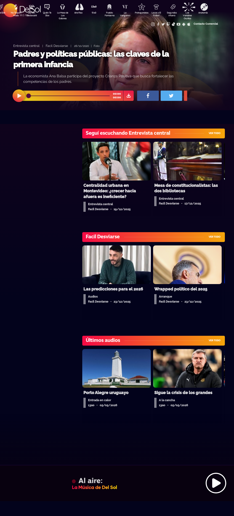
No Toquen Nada (15, 14)
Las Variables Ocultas (192, 14)
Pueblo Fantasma (111, 14)
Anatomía (208, 12)
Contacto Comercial (199, 23)
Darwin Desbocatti (31, 14)
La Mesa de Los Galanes (63, 14)
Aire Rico (79, 12)
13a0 (95, 12)
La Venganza (128, 14)
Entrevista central (26, 46)
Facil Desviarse (57, 46)
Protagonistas (143, 12)
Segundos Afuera (176, 14)
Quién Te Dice (48, 14)
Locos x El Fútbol (160, 14)
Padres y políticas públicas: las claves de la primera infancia (91, 59)
